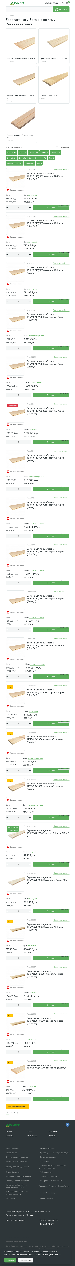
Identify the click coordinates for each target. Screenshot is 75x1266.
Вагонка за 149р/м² (14, 163)
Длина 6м (33, 158)
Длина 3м (23, 158)
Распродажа (29, 163)
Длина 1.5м (33, 153)
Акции (29, 1131)
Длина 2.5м (11, 158)
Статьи (52, 1136)
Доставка (53, 1131)
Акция (39, 163)
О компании (32, 1136)
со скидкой (32, 195)
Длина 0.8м (11, 153)
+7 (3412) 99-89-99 (15, 1220)
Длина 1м (22, 153)
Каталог (9, 1131)
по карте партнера (36, 336)
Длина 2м (44, 153)
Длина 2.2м (55, 153)
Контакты (9, 1136)
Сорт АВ (42, 158)
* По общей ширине (63, 205)
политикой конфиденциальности (44, 1255)
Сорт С (51, 158)
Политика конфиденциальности (18, 1237)
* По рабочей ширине (63, 346)
